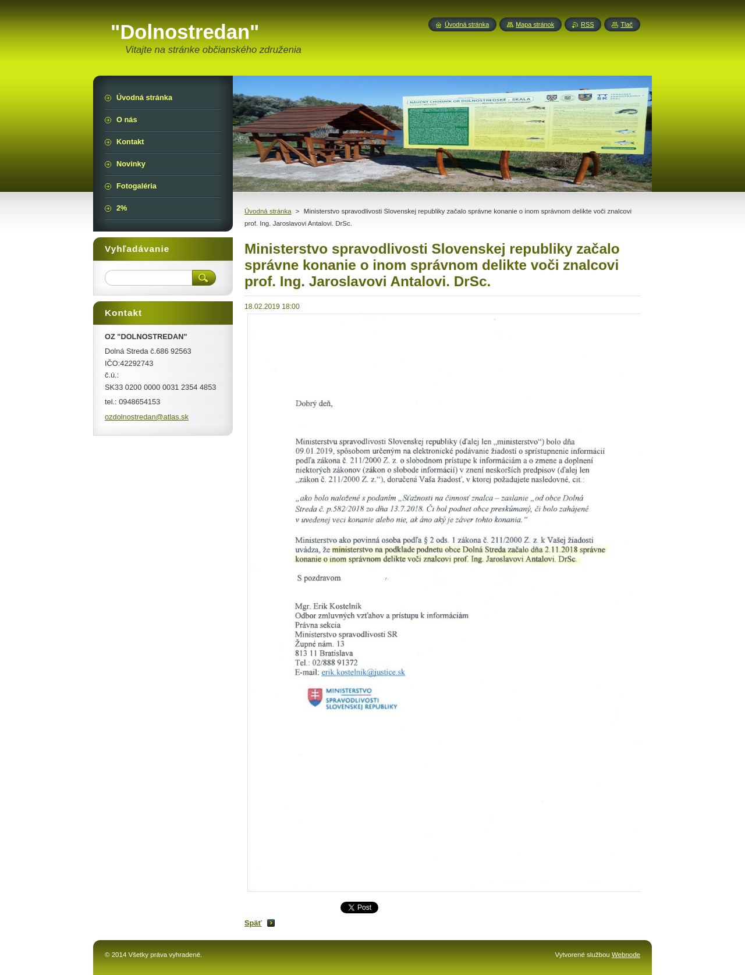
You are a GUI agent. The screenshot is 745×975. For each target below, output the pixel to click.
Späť (253, 923)
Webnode (626, 954)
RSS (587, 24)
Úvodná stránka (268, 211)
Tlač (626, 24)
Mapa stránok (535, 24)
